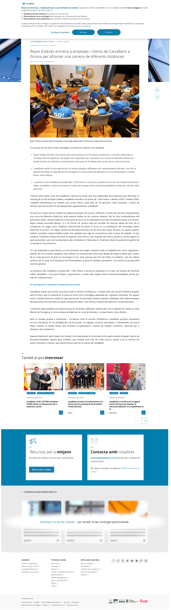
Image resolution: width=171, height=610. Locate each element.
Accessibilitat (75, 602)
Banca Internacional (59, 580)
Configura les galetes (60, 32)
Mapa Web (66, 602)
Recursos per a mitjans (41, 469)
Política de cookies (27, 602)
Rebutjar (83, 32)
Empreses (56, 566)
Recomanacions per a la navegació (31, 605)
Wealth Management (60, 577)
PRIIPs (54, 586)
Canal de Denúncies (72, 605)
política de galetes (83, 26)
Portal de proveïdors (89, 572)
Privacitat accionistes (58, 605)
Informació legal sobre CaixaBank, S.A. (51, 602)
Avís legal (36, 602)
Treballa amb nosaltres (90, 569)
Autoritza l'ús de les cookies (58, 522)
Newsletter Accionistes (30, 572)
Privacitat (46, 605)
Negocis (55, 569)
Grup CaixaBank (88, 563)
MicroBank (86, 566)
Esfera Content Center (31, 566)
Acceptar (109, 32)
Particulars (56, 563)
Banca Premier (57, 575)
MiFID (54, 583)
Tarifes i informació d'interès (63, 572)
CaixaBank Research (30, 569)
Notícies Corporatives (30, 563)
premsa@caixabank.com (103, 457)
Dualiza (84, 575)
